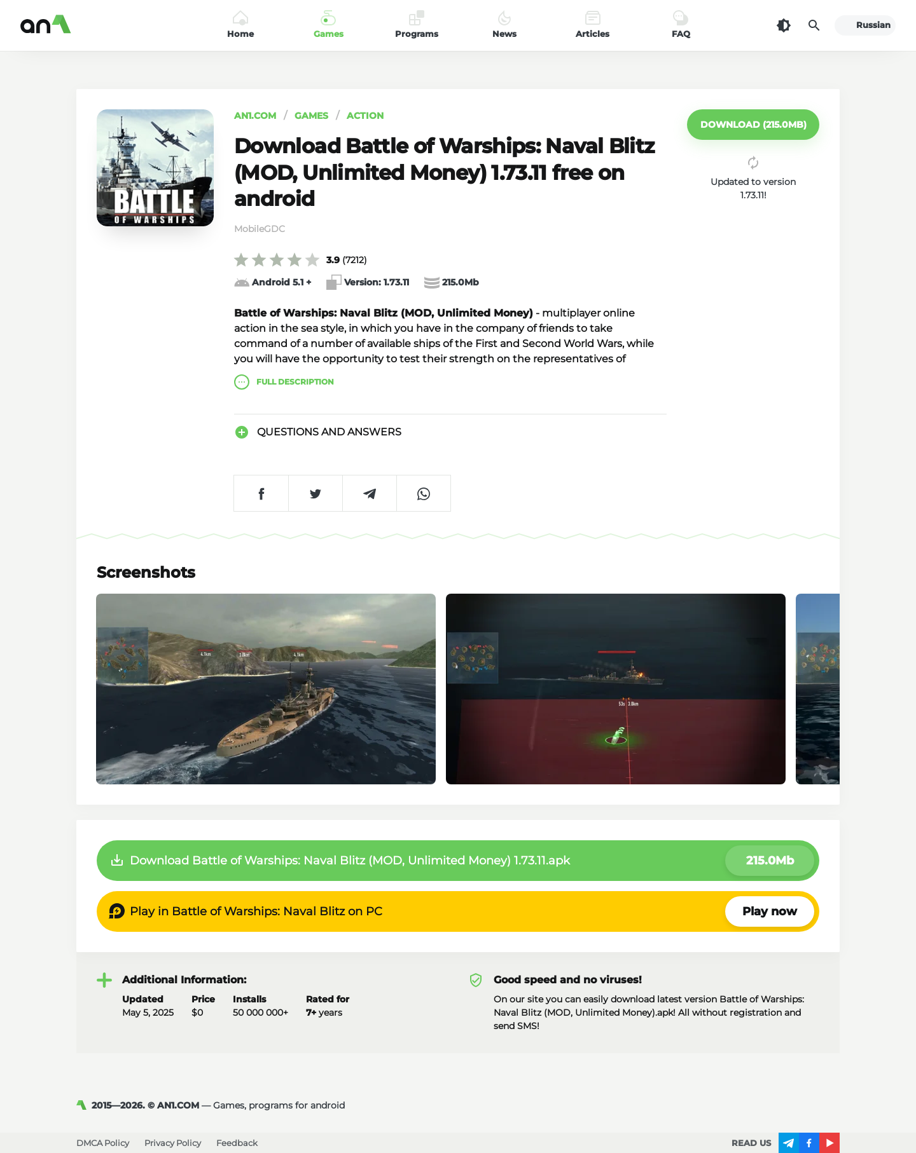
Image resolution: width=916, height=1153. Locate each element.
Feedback (237, 1143)
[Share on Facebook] (261, 493)
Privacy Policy (172, 1143)
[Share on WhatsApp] (423, 493)
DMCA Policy (102, 1143)
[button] (753, 124)
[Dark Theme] (783, 25)
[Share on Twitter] (315, 493)
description (284, 382)
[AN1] (84, 1105)
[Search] (814, 25)
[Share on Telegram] (369, 493)
